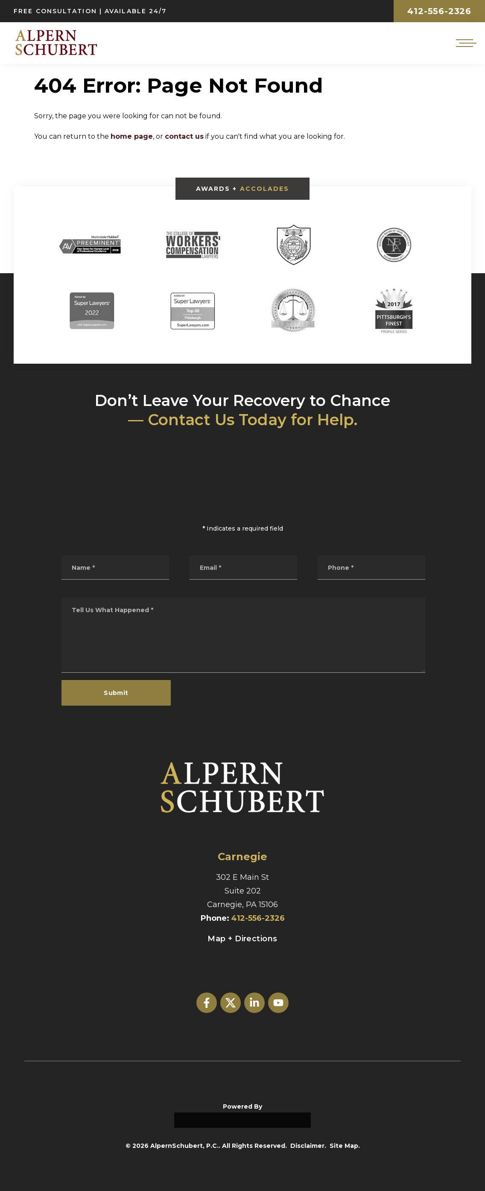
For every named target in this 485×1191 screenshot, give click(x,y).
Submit (116, 693)
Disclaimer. (308, 1146)
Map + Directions (242, 938)
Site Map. (345, 1146)
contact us (184, 136)
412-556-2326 (439, 11)
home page (132, 136)
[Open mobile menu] (464, 43)
